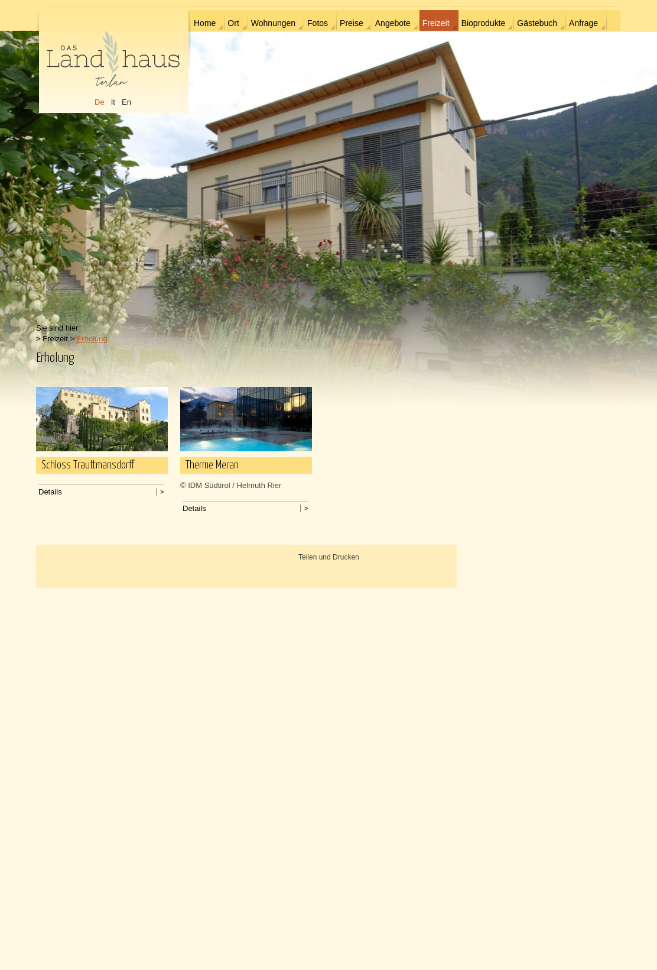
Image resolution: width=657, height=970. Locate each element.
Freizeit (436, 23)
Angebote (393, 23)
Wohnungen (273, 23)
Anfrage (583, 23)
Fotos (317, 23)
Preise (351, 23)
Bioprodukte (483, 23)
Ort (233, 23)
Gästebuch (537, 23)
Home (205, 23)
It (113, 102)
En (126, 102)
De (100, 102)
